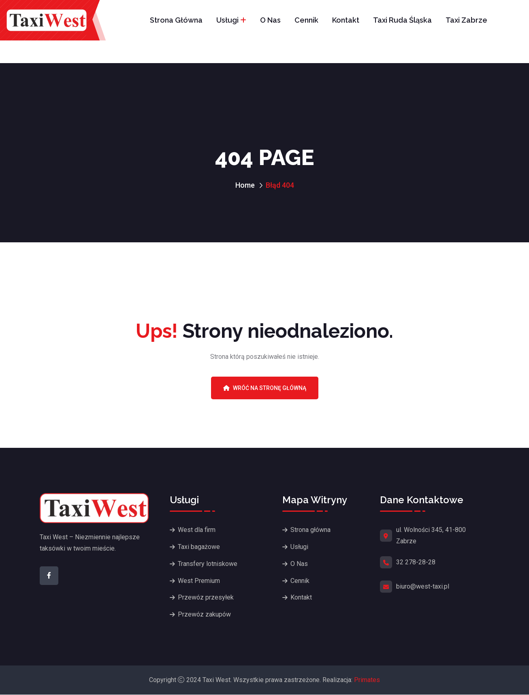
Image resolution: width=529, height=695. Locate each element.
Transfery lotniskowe (207, 564)
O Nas (270, 20)
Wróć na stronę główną (264, 388)
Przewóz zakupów (204, 615)
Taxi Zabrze (466, 20)
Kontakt (345, 20)
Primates (367, 680)
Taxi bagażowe (199, 547)
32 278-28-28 (415, 562)
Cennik (306, 20)
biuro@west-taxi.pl (422, 586)
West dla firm (196, 530)
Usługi (227, 20)
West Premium (199, 581)
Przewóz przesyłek (206, 598)
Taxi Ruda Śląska (402, 20)
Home (245, 185)
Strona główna (176, 20)
